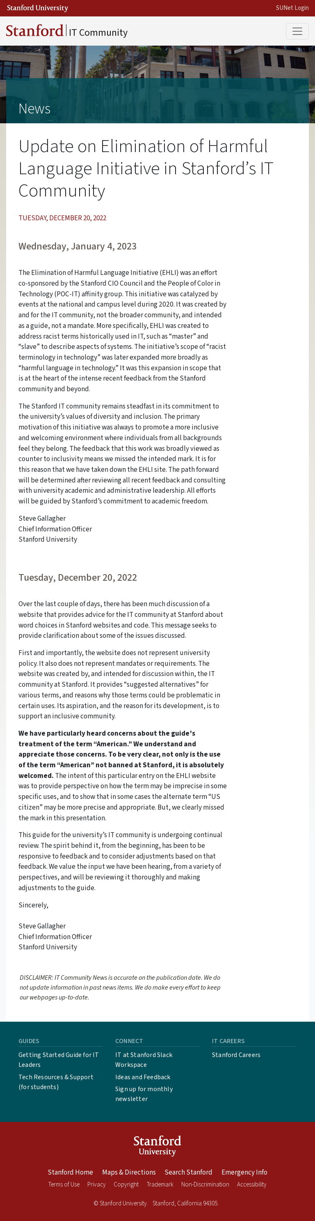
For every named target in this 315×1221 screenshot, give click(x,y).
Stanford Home (70, 1172)
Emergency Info (244, 1172)
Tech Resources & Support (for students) (56, 1082)
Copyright (126, 1184)
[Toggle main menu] (297, 31)
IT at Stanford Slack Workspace (143, 1059)
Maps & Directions (129, 1172)
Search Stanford (188, 1172)
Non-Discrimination (205, 1184)
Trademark (160, 1184)
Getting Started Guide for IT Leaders (58, 1059)
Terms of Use (64, 1184)
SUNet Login (292, 8)
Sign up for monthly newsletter (144, 1094)
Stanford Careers (236, 1054)
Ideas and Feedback (143, 1077)
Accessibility (252, 1184)
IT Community (67, 32)
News (34, 108)
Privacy (96, 1184)
